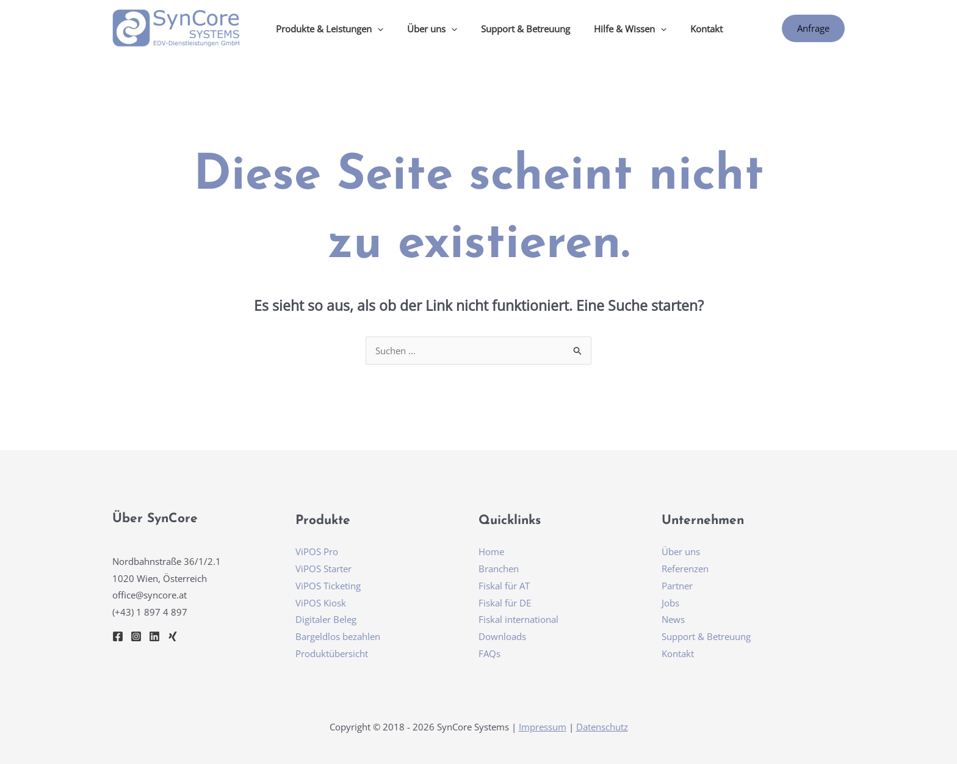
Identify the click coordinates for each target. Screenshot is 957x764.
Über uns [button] (424, 28)
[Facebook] (117, 636)
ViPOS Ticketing (328, 586)
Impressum (542, 727)
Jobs (670, 603)
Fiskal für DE (504, 603)
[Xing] (172, 636)
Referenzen (685, 568)
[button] (374, 28)
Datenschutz (602, 727)
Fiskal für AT (504, 586)
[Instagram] (136, 636)
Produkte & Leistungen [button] (326, 28)
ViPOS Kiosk (320, 603)
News (673, 619)
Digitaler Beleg (325, 619)
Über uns (681, 551)
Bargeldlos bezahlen (337, 636)
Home (491, 551)
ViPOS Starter (323, 568)
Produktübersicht (331, 653)
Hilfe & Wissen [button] (610, 28)
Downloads (502, 636)
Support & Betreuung (511, 29)
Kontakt (681, 29)
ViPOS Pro (316, 551)
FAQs (489, 653)
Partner (677, 586)
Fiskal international (518, 619)
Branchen (498, 568)
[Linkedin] (154, 636)
